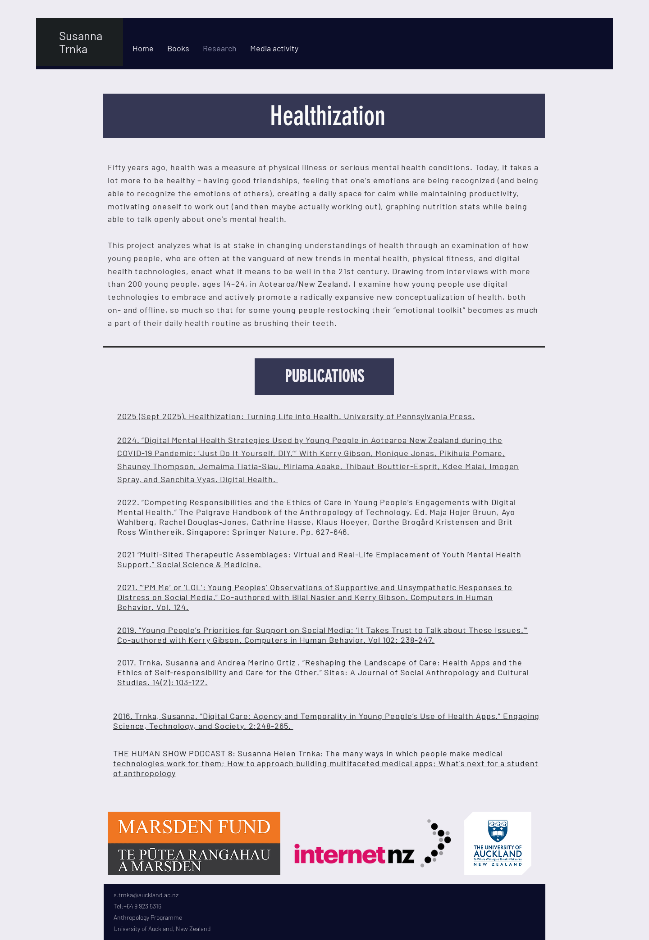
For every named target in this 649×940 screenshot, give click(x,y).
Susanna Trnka (80, 41)
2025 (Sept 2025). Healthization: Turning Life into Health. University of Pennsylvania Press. (296, 416)
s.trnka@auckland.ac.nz (146, 895)
